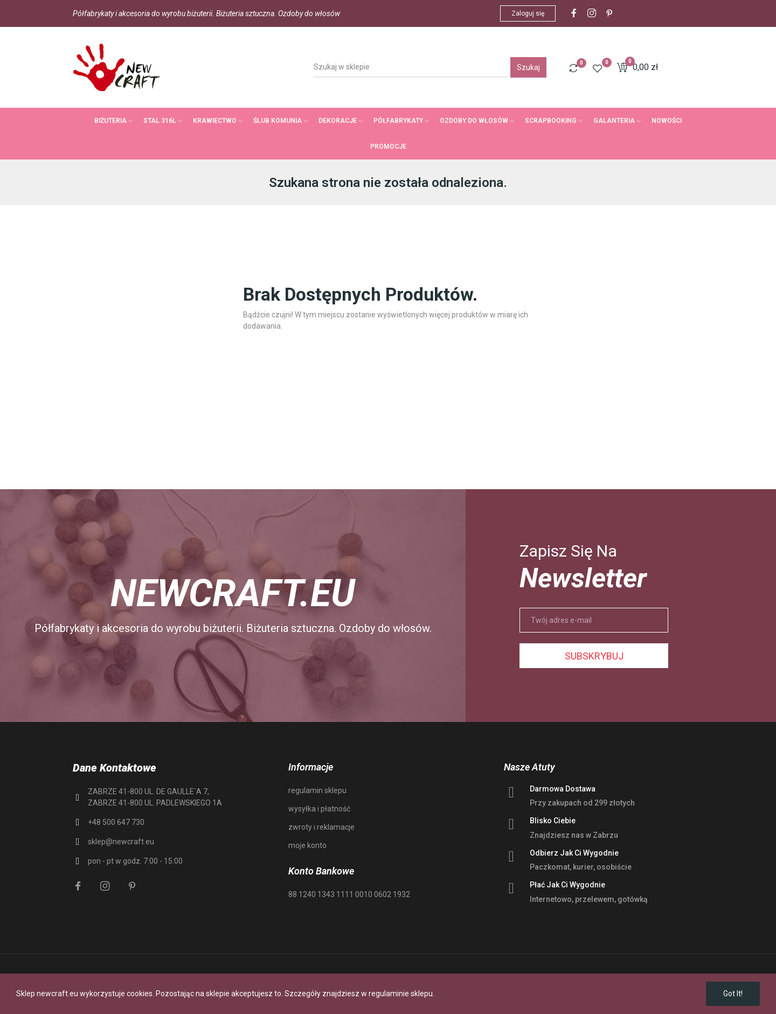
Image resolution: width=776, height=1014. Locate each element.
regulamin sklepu (317, 790)
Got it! (733, 993)
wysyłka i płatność (319, 808)
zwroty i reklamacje (321, 827)
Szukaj (528, 67)
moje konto (307, 845)
